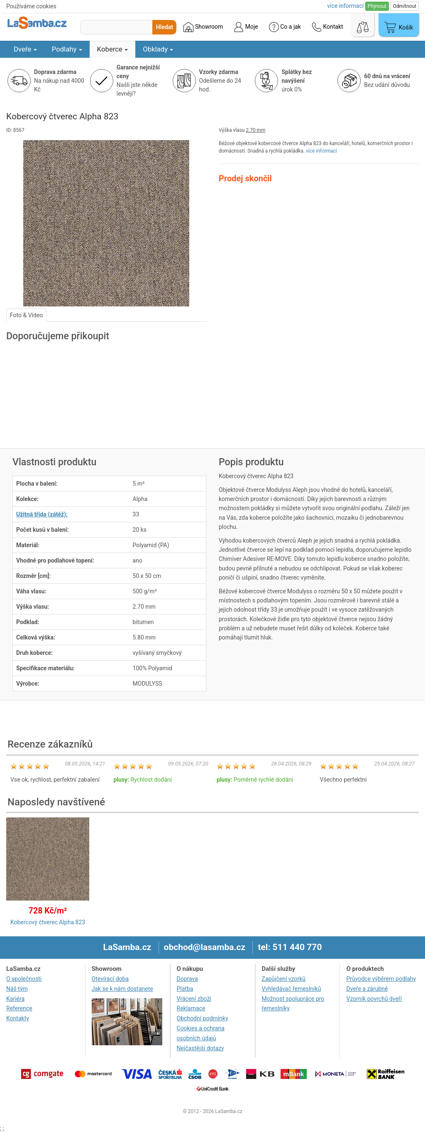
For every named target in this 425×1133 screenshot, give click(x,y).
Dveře (25, 49)
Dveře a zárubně (367, 988)
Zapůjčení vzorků (284, 978)
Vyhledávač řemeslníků (291, 988)
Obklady (158, 49)
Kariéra (15, 998)
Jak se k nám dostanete (122, 988)
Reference (19, 1008)
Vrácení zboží (194, 998)
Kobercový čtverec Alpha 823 (47, 922)
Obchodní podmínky (202, 1018)
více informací (321, 151)
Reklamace (191, 1008)
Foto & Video (26, 315)
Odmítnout (404, 6)
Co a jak (285, 27)
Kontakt (327, 27)
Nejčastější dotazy (200, 1048)
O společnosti (24, 978)
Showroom (203, 27)
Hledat (164, 27)
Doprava (187, 978)
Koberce (112, 49)
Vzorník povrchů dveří (374, 998)
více (345, 5)
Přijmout (377, 6)
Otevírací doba (110, 978)
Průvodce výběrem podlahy (381, 978)
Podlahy (67, 49)
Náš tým (17, 988)
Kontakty (17, 1018)
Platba (185, 988)
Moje (246, 27)
